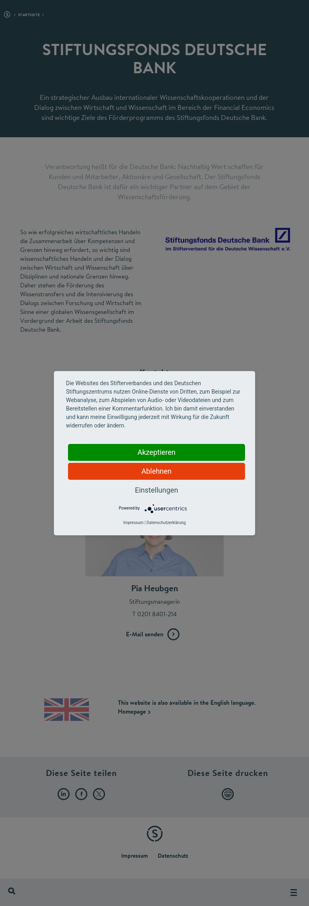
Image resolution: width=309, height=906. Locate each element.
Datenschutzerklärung (165, 522)
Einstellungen (156, 490)
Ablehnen (156, 471)
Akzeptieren (157, 452)
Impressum (133, 522)
